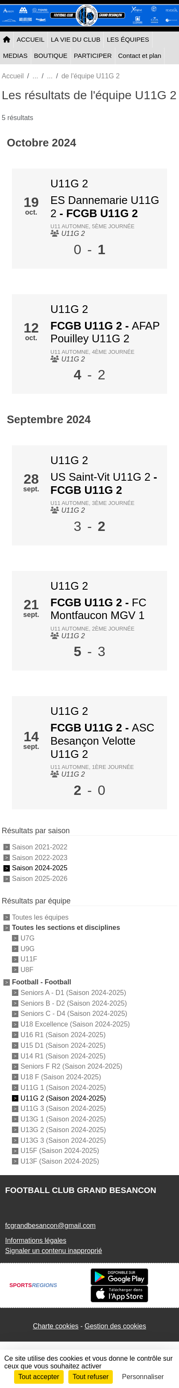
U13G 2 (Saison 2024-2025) (63, 1129)
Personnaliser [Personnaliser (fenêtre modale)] (143, 1376)
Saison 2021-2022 (39, 847)
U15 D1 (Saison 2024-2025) (63, 1045)
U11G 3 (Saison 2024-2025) (63, 1108)
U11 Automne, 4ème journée (92, 352)
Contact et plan (139, 55)
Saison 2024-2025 (39, 868)
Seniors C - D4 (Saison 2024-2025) (74, 1013)
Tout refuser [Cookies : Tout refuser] (91, 1376)
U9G (28, 948)
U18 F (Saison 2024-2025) (61, 1077)
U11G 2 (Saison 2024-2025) (63, 1097)
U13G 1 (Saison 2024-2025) (63, 1119)
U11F (29, 959)
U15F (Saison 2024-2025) (60, 1150)
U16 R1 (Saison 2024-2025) (63, 1034)
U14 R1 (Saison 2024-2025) (63, 1055)
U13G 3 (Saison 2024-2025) (63, 1140)
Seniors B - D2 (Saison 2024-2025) (74, 1003)
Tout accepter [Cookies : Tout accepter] (38, 1376)
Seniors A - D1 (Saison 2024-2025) (73, 992)
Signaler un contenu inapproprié (53, 1250)
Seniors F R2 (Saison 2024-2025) (71, 1066)
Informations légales (35, 1240)
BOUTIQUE (50, 55)
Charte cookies (56, 1326)
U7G (28, 938)
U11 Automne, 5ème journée (92, 226)
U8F (27, 969)
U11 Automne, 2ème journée (92, 628)
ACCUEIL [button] (30, 39)
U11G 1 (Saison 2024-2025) (63, 1087)
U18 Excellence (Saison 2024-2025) (75, 1024)
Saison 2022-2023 (39, 857)
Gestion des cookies (115, 1326)
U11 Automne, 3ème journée (92, 503)
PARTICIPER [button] (93, 55)
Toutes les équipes (40, 917)
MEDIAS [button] (15, 55)
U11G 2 (69, 183)
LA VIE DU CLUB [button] (75, 39)
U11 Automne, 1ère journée (92, 767)
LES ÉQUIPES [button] (128, 39)
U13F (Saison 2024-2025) (60, 1161)
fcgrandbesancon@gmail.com (50, 1225)
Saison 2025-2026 (39, 878)
